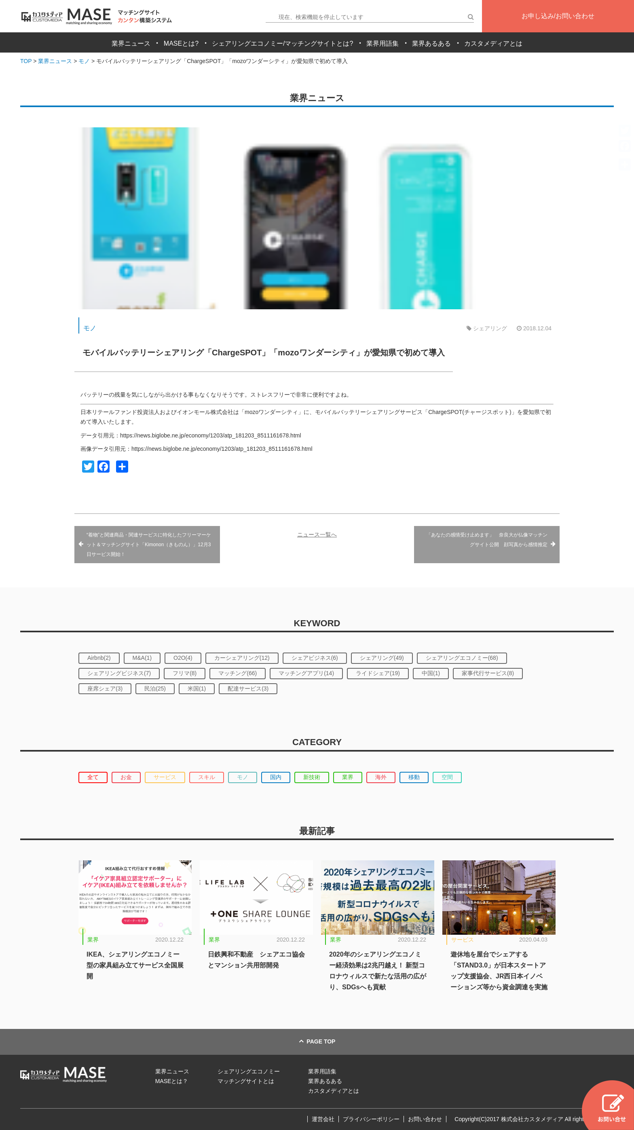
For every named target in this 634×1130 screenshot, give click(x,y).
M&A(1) (142, 658)
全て (93, 777)
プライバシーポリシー (371, 1119)
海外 (381, 777)
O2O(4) (182, 658)
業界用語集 (382, 43)
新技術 (311, 777)
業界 (347, 777)
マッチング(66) (237, 673)
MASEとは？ (171, 1081)
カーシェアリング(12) (242, 658)
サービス (165, 777)
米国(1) (197, 688)
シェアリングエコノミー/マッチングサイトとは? (282, 43)
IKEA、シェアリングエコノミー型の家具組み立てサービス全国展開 (135, 965)
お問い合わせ (425, 1119)
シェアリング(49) (382, 658)
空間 (447, 777)
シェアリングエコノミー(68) (462, 658)
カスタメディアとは (493, 43)
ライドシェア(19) (378, 673)
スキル (206, 777)
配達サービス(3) (248, 688)
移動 (414, 777)
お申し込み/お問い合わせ (558, 16)
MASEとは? (181, 43)
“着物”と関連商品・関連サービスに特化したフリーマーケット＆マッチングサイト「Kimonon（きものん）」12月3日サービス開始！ (149, 544)
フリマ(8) (185, 673)
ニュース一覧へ (317, 534)
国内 (275, 777)
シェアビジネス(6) (315, 658)
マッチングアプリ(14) (306, 673)
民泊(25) (155, 688)
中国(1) (431, 673)
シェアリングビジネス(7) (119, 673)
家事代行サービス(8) (488, 673)
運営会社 (323, 1119)
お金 (126, 777)
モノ (89, 328)
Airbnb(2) (99, 658)
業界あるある (431, 43)
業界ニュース (131, 43)
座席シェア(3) (105, 688)
